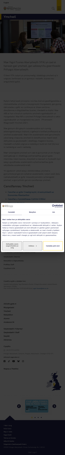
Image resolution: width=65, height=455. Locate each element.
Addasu (33, 246)
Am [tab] (53, 212)
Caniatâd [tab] (11, 212)
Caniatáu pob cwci (53, 246)
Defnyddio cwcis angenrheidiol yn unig (12, 245)
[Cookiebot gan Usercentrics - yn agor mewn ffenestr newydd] (53, 206)
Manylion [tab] (32, 212)
